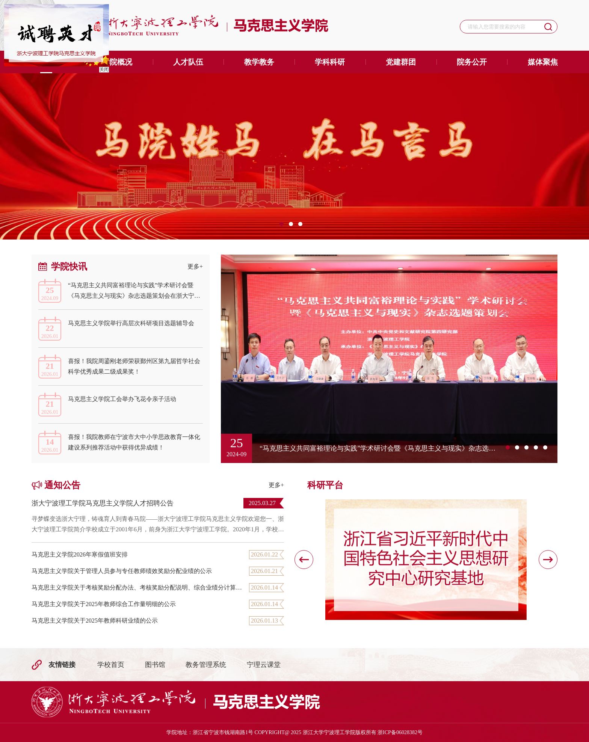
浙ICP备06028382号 (400, 732)
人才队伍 (188, 62)
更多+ (195, 266)
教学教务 (259, 62)
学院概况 (117, 62)
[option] (294, 156)
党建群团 (401, 62)
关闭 (102, 68)
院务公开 (472, 62)
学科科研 (330, 62)
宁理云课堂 (264, 664)
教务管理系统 (206, 664)
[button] (303, 559)
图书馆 (155, 664)
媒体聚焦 (543, 62)
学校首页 (110, 664)
